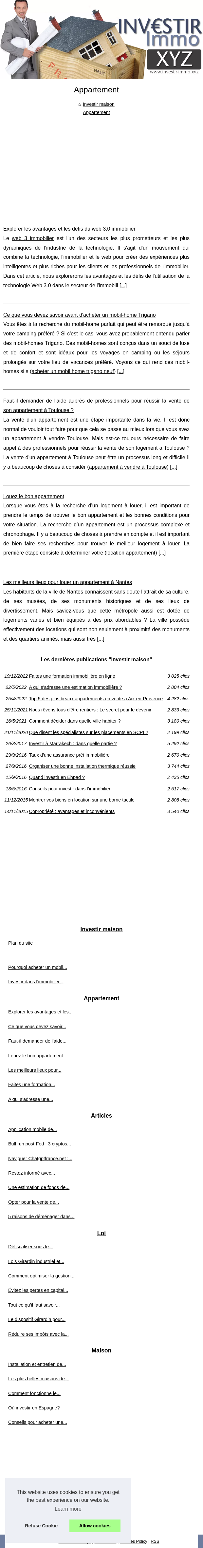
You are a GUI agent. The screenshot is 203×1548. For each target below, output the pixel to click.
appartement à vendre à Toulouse (128, 467)
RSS (155, 1541)
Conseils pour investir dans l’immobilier (69, 788)
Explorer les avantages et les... (40, 1011)
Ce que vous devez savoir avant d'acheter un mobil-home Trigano (79, 315)
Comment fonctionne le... (34, 1393)
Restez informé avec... (31, 1173)
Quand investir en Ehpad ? (56, 777)
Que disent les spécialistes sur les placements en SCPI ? (88, 732)
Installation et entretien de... (37, 1364)
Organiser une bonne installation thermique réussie (82, 766)
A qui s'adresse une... (30, 1099)
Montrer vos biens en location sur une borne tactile (81, 800)
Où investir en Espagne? (34, 1407)
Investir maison (99, 104)
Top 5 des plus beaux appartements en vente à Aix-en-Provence (96, 698)
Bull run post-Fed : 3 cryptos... (39, 1143)
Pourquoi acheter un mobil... (37, 967)
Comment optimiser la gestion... (41, 1275)
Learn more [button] (68, 1509)
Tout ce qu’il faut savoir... (34, 1305)
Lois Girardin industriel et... (36, 1261)
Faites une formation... (31, 1084)
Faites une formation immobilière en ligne (72, 676)
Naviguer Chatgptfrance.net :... (40, 1158)
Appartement (96, 112)
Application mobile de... (32, 1129)
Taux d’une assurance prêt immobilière (69, 755)
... (123, 285)
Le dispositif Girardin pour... (36, 1319)
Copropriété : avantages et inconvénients (72, 811)
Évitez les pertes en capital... (38, 1290)
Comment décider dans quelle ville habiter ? (74, 721)
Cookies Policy (133, 1541)
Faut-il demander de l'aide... (37, 1041)
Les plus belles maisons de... (38, 1378)
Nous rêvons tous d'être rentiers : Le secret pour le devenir (90, 710)
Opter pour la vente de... (33, 1202)
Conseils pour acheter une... (37, 1422)
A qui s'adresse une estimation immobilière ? (75, 687)
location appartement (130, 553)
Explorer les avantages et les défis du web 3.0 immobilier (69, 229)
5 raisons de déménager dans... (41, 1216)
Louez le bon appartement (33, 496)
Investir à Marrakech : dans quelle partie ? (73, 743)
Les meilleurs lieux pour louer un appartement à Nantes (67, 582)
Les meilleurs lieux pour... (34, 1070)
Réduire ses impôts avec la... (38, 1334)
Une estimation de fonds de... (38, 1187)
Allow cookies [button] (95, 1525)
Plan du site (20, 943)
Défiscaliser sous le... (30, 1246)
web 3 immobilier (33, 238)
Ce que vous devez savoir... (37, 1026)
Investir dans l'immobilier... (35, 981)
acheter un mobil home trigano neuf (72, 371)
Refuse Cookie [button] (41, 1525)
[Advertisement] (96, 165)
